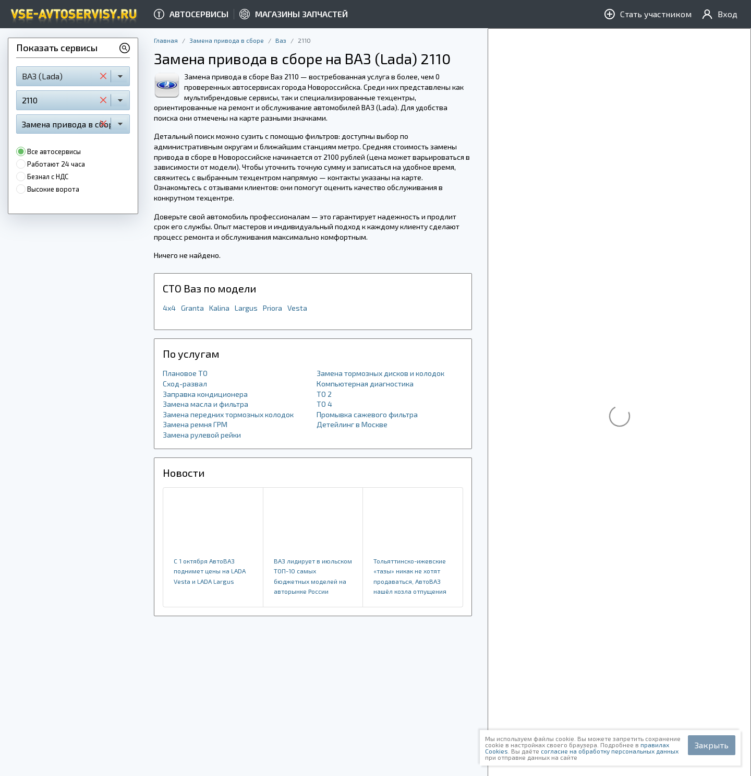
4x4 (169, 307)
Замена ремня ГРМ (195, 424)
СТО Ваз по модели (209, 288)
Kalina (219, 307)
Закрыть (712, 745)
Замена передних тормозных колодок (228, 414)
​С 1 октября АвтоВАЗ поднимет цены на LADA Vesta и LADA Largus (210, 571)
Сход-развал (185, 383)
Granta (192, 307)
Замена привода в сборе (226, 40)
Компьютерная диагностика (365, 383)
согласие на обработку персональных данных (610, 751)
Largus (246, 307)
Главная (166, 40)
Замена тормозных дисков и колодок (380, 373)
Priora (272, 307)
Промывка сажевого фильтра (367, 414)
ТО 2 (324, 394)
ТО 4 (324, 403)
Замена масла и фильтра (205, 403)
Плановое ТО (185, 373)
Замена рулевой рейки (202, 434)
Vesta (297, 307)
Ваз (280, 40)
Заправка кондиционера (205, 394)
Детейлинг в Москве (352, 424)
